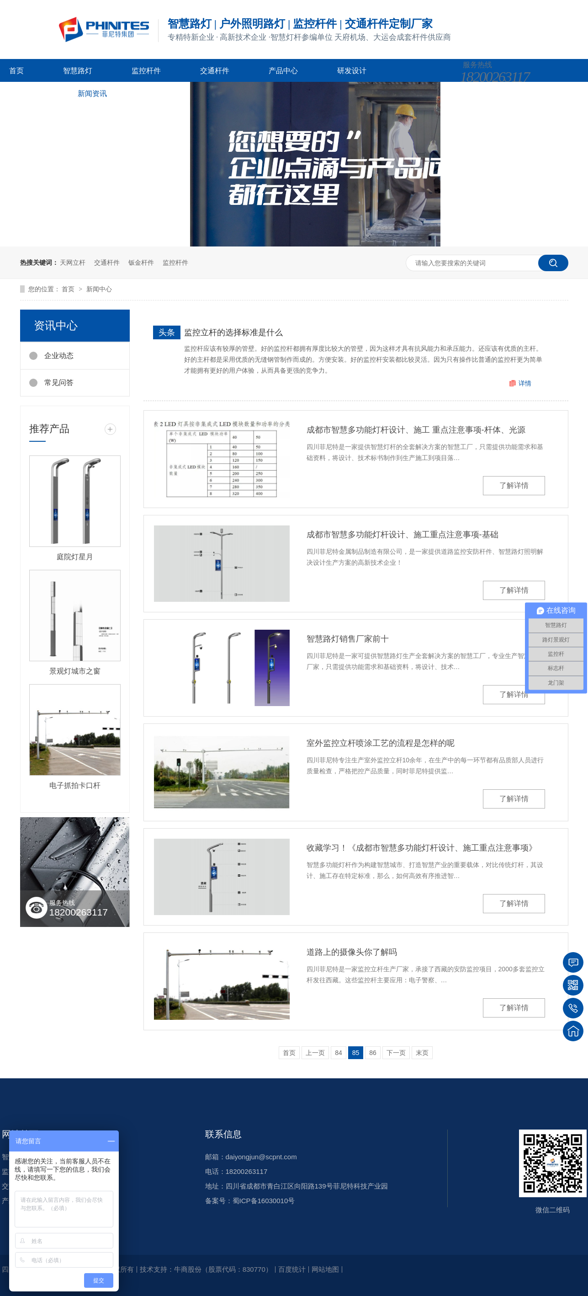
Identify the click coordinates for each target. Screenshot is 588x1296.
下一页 (396, 1052)
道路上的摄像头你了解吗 (352, 952)
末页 (422, 1052)
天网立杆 (72, 262)
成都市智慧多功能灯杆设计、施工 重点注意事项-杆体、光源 (416, 429)
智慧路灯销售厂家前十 (348, 638)
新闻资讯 (92, 93)
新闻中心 (99, 289)
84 (338, 1052)
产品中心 (283, 71)
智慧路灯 (77, 71)
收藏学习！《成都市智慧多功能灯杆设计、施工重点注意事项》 (422, 847)
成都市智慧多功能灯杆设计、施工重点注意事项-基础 (402, 534)
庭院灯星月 (75, 557)
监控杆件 (146, 71)
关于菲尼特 (164, 93)
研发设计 (351, 71)
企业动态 (59, 355)
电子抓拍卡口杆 (75, 785)
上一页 (315, 1052)
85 (356, 1052)
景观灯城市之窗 (75, 671)
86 (372, 1052)
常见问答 (59, 382)
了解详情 (514, 485)
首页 (16, 71)
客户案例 (23, 93)
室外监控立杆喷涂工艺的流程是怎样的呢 (381, 743)
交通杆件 (214, 71)
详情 (525, 383)
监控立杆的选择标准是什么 (233, 332)
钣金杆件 (141, 262)
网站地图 (325, 1269)
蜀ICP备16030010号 (264, 1201)
